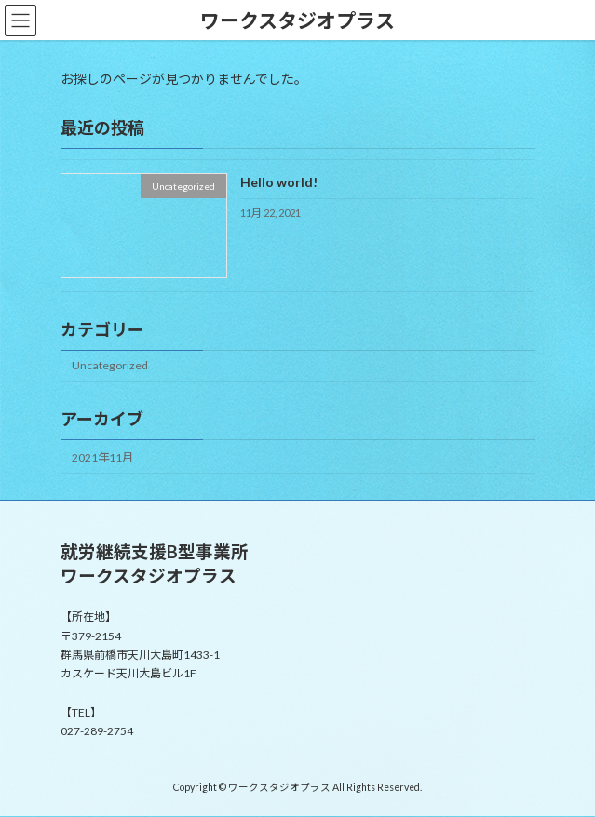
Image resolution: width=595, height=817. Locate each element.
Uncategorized (110, 366)
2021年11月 (102, 457)
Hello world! (278, 183)
